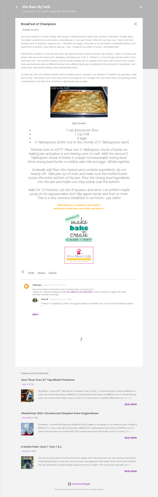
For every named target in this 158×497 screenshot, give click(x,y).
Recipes (41, 273)
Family (31, 273)
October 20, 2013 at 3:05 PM (54, 285)
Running (52, 273)
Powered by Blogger (79, 484)
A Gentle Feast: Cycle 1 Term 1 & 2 (41, 446)
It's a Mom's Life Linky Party (79, 292)
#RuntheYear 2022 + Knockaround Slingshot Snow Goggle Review (59, 413)
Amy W (44, 299)
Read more (131, 404)
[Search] (141, 7)
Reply (35, 314)
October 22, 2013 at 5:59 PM (60, 299)
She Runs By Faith (36, 7)
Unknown (37, 285)
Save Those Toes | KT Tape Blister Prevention (48, 379)
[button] (135, 24)
